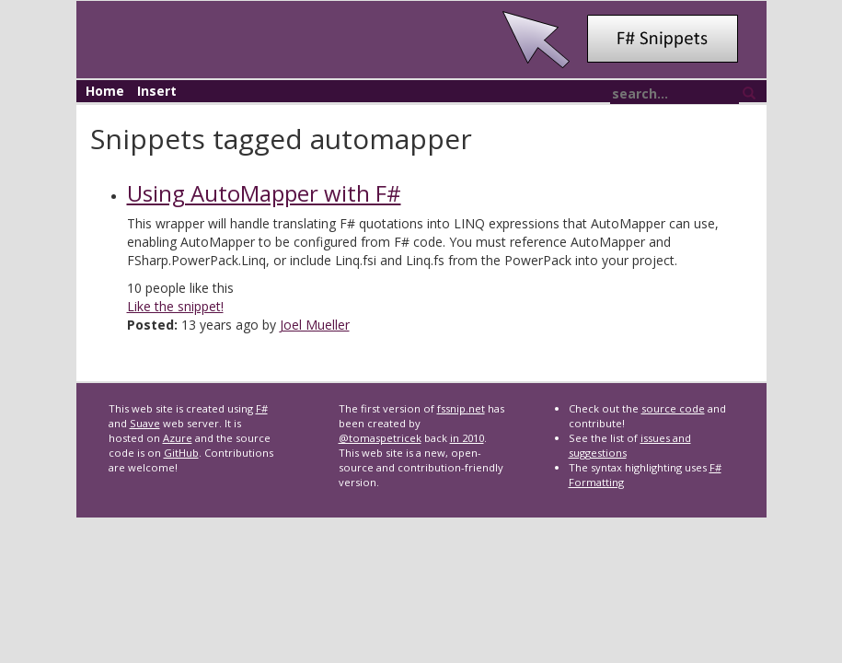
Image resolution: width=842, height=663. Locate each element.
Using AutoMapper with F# (264, 193)
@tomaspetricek (380, 438)
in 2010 (467, 438)
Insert (157, 90)
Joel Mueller (315, 324)
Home (105, 90)
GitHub (181, 452)
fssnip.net (461, 408)
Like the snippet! (175, 306)
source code (673, 408)
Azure (177, 438)
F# (262, 408)
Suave (145, 423)
